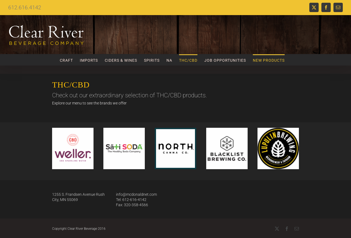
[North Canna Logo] (175, 131)
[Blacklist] (227, 129)
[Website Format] (124, 129)
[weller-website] (73, 129)
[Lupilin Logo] (278, 129)
